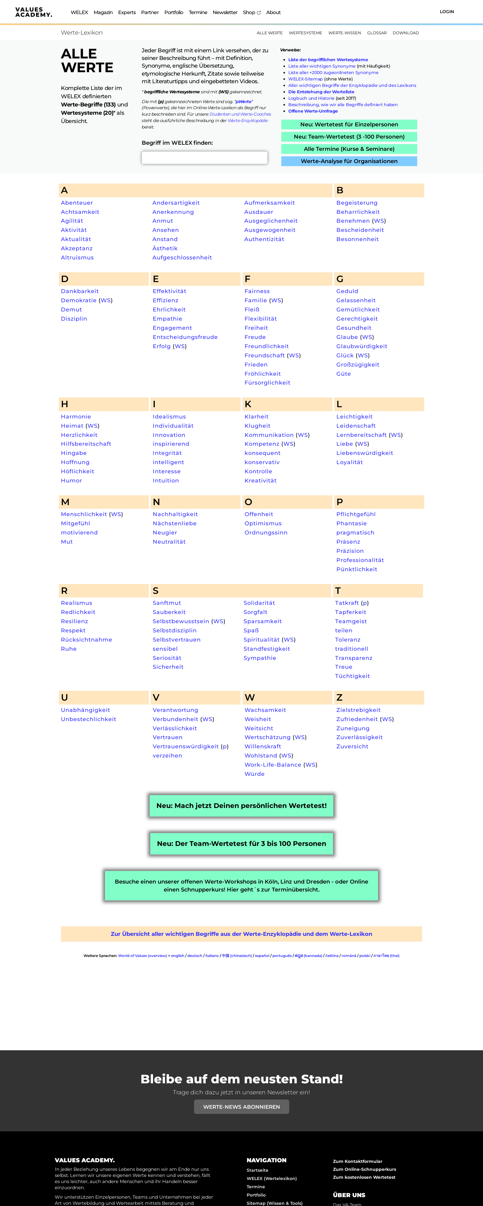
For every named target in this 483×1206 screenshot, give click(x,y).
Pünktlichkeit (356, 569)
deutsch (194, 955)
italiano (212, 955)
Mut (67, 541)
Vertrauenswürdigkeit (186, 746)
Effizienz (165, 300)
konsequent (263, 453)
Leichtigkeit (354, 416)
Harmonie (76, 416)
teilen (344, 630)
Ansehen (165, 230)
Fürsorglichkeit (267, 382)
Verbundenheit (175, 719)
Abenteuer (77, 202)
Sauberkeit (169, 612)
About (273, 12)
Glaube (347, 337)
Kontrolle (258, 471)
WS (379, 221)
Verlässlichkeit (175, 728)
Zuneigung (353, 728)
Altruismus (77, 257)
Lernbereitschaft (361, 435)
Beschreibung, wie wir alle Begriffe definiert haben (343, 104)
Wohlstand (261, 755)
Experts (127, 12)
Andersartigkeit (176, 202)
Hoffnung (75, 462)
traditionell (352, 649)
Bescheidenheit (360, 230)
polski (364, 955)
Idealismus (169, 416)
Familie (256, 300)
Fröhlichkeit (263, 373)
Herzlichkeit (79, 435)
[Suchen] (412, 12)
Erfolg (162, 346)
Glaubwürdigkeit (362, 346)
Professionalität (360, 560)
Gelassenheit (356, 300)
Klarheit (257, 416)
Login (447, 11)
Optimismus (263, 523)
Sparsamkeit (263, 621)
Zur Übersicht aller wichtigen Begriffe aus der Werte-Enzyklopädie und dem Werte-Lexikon (241, 934)
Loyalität (349, 462)
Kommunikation (269, 435)
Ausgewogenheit (270, 230)
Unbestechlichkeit (88, 719)
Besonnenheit (357, 239)
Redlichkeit (78, 612)
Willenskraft (263, 746)
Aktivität (74, 230)
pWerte (243, 101)
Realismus (76, 603)
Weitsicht (259, 728)
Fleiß (252, 309)
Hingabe (74, 453)
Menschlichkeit (84, 514)
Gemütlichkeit (358, 309)
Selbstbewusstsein (181, 621)
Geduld (347, 291)
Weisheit (258, 719)
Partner (150, 12)
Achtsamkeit (80, 212)
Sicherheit (168, 667)
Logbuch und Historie (311, 98)
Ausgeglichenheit (271, 221)
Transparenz (354, 658)
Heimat (72, 425)
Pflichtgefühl (356, 514)
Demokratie (79, 300)
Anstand (165, 239)
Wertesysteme (305, 32)
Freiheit (256, 328)
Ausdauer (258, 212)
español (262, 955)
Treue (344, 667)
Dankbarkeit (80, 291)
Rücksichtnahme (86, 639)
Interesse (167, 471)
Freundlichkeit (267, 346)
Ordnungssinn (266, 532)
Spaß (251, 630)
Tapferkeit (350, 612)
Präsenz (348, 541)
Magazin (103, 12)
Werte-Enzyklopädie (248, 120)
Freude (255, 337)
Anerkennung (173, 212)
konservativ (262, 462)
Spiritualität (262, 639)
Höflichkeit (77, 471)
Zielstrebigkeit (358, 710)
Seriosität (167, 658)
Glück (345, 355)
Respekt (73, 630)
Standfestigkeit (267, 649)
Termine (198, 12)
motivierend (79, 532)
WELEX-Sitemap (305, 79)
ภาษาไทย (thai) (386, 955)
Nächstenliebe (175, 523)
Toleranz (348, 639)
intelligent (168, 462)
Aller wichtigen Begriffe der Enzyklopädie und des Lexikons (352, 85)
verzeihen (167, 755)
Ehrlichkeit (169, 309)
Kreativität (261, 480)
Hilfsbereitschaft (86, 444)
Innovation (169, 435)
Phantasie (351, 523)
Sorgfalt (256, 612)
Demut (71, 309)
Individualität (173, 425)
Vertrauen (168, 737)
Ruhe (69, 649)
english (177, 955)
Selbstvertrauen (177, 639)
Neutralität (169, 541)
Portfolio (173, 12)
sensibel (165, 649)
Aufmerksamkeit (269, 202)
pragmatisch (355, 532)
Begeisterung (357, 202)
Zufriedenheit (357, 719)
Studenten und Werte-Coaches (240, 114)
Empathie (167, 318)
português (282, 955)
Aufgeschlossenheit (182, 257)
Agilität (72, 221)
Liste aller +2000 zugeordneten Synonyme (333, 72)
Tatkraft (347, 603)
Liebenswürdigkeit (364, 453)
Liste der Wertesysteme (328, 59)
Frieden (256, 364)
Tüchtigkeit (352, 676)
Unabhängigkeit (85, 710)
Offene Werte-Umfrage (313, 111)
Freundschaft (265, 355)
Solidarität (259, 603)
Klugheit (258, 425)
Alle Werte (270, 32)
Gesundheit (354, 328)
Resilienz (74, 621)
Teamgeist (351, 621)
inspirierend (171, 444)
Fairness (257, 291)
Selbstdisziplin (175, 630)
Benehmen (353, 221)
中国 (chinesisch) (237, 955)
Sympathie (260, 658)
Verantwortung (175, 710)
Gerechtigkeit (357, 318)
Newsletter (225, 12)
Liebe (344, 444)
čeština (332, 955)
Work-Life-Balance (273, 764)
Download (406, 32)
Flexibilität (261, 318)
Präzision (350, 551)
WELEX (79, 12)
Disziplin (74, 318)
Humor (71, 480)
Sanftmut (167, 603)
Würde (255, 774)
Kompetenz (262, 444)
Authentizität (264, 239)
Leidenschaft (356, 425)
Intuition (166, 480)
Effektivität (169, 291)
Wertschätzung (268, 737)
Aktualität (76, 239)
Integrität (167, 453)
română (349, 955)
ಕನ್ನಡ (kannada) (308, 955)
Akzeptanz (77, 248)
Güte (343, 373)
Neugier (165, 532)
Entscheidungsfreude (185, 337)
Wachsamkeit (265, 710)
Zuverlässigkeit (359, 737)
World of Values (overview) (142, 955)
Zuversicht (352, 746)
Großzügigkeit (358, 364)
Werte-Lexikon (82, 32)
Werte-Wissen (344, 32)
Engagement (172, 328)
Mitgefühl (75, 523)
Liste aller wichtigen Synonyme (322, 66)
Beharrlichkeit (358, 212)
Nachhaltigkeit (175, 514)
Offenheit (259, 514)
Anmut (162, 221)
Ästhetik (165, 248)
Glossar (377, 32)
